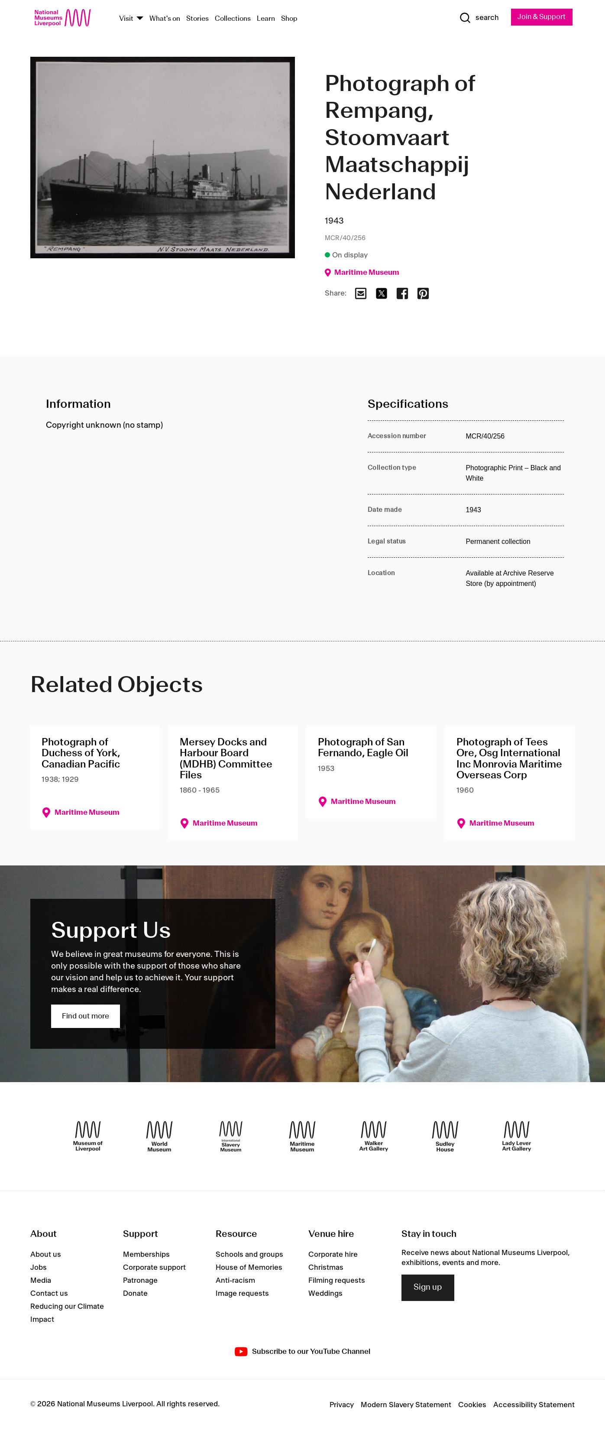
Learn (266, 19)
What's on (164, 19)
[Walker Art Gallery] (374, 1137)
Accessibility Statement (534, 1405)
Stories (197, 19)
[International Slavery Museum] (231, 1137)
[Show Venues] (139, 19)
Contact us (49, 1294)
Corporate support (154, 1268)
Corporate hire (333, 1255)
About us (45, 1255)
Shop (289, 19)
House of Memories (249, 1268)
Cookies (472, 1405)
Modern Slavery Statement (406, 1405)
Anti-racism (235, 1281)
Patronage (140, 1281)
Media (40, 1281)
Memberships (146, 1255)
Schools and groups (249, 1255)
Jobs (38, 1268)
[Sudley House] (445, 1137)
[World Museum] (159, 1137)
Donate (135, 1294)
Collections (233, 19)
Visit (126, 19)
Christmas (325, 1268)
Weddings (325, 1294)
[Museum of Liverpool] (88, 1137)
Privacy (342, 1405)
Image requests (242, 1294)
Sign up (428, 1288)
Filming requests (336, 1281)
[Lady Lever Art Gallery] (516, 1137)
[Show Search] (476, 18)
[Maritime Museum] (302, 1137)
